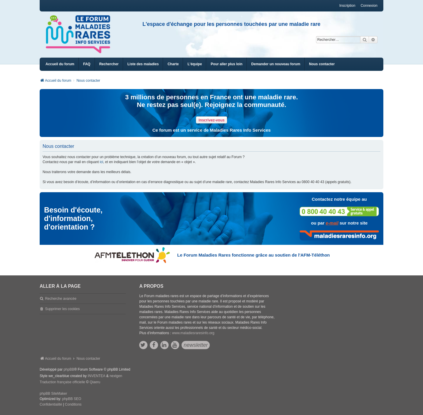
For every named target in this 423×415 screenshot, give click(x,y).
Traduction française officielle (62, 382)
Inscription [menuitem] (347, 6)
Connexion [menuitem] (369, 6)
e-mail (332, 222)
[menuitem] (143, 64)
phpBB (68, 369)
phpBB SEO (71, 399)
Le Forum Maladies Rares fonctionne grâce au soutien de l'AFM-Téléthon (253, 254)
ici (101, 162)
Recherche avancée (60, 299)
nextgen (116, 376)
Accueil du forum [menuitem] (60, 64)
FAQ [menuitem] (86, 64)
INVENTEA (96, 376)
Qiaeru (95, 382)
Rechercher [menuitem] (109, 64)
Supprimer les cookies (62, 309)
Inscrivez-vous (212, 120)
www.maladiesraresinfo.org (193, 333)
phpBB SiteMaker (53, 393)
